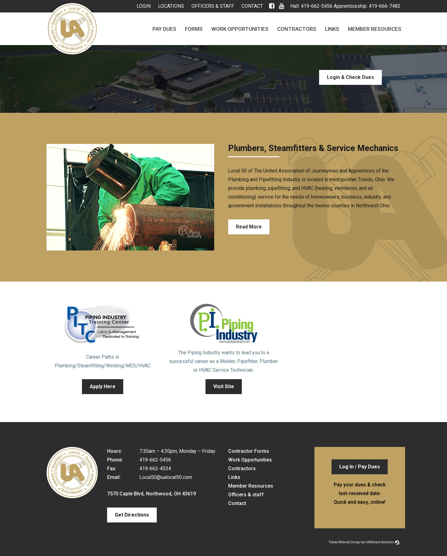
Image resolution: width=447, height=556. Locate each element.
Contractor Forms (248, 451)
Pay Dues (164, 29)
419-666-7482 (384, 6)
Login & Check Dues (350, 77)
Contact (252, 6)
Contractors (296, 29)
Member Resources (374, 29)
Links (332, 29)
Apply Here (102, 386)
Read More (249, 227)
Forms (194, 29)
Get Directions (132, 515)
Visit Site (223, 386)
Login (144, 6)
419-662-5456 (316, 6)
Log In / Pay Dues (359, 467)
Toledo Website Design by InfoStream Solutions (361, 542)
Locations (171, 6)
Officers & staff (213, 6)
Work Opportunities (240, 29)
